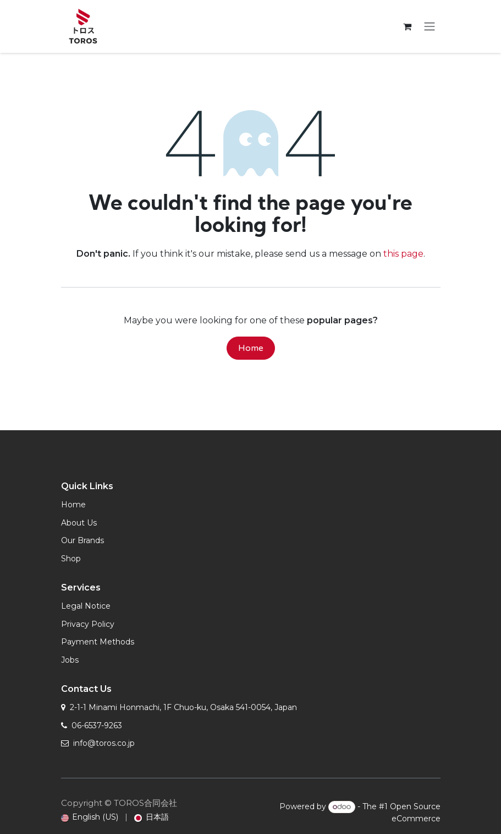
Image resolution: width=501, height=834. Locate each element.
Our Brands (82, 540)
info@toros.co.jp (104, 743)
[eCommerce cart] (408, 26)
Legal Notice (86, 606)
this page (403, 253)
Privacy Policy (87, 624)
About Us (79, 523)
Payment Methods (97, 642)
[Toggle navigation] (430, 26)
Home (250, 348)
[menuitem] (90, 817)
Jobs (70, 660)
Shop (71, 559)
